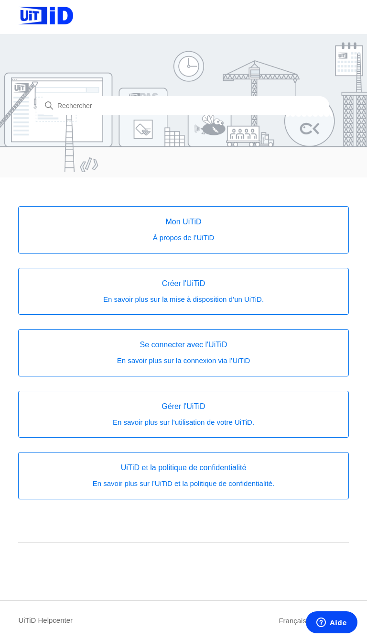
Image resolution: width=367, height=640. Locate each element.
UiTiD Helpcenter (45, 620)
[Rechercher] (183, 105)
